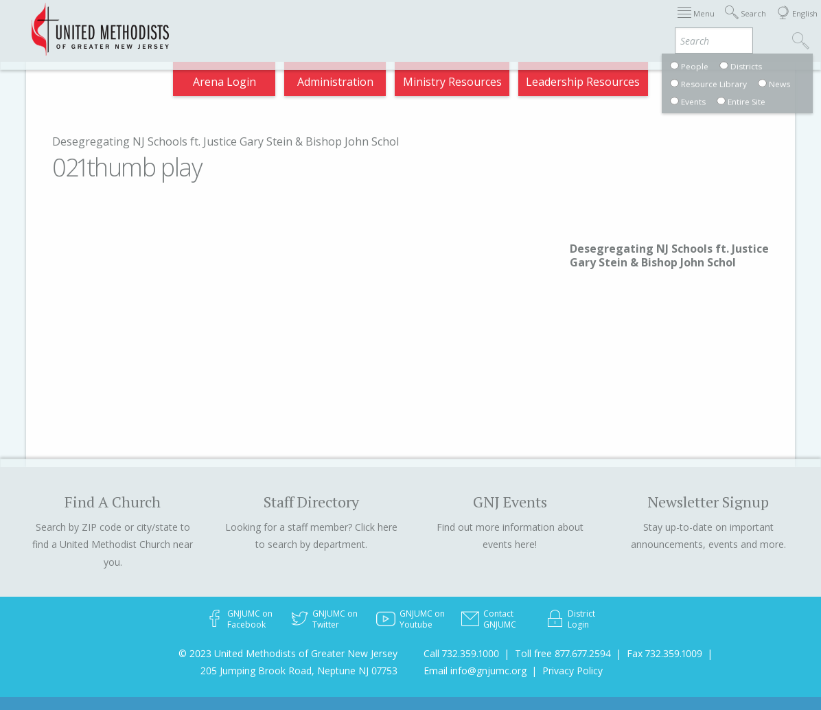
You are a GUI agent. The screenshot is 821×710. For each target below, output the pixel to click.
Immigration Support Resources (415, 23)
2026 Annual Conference (250, 23)
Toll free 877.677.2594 (563, 653)
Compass (697, 85)
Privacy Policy (572, 670)
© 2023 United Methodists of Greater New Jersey (287, 653)
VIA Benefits (623, 85)
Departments (686, 23)
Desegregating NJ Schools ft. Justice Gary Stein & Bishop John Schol (225, 141)
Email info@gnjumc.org (475, 670)
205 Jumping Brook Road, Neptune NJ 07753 (298, 670)
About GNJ (544, 23)
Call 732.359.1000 (461, 653)
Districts (611, 23)
